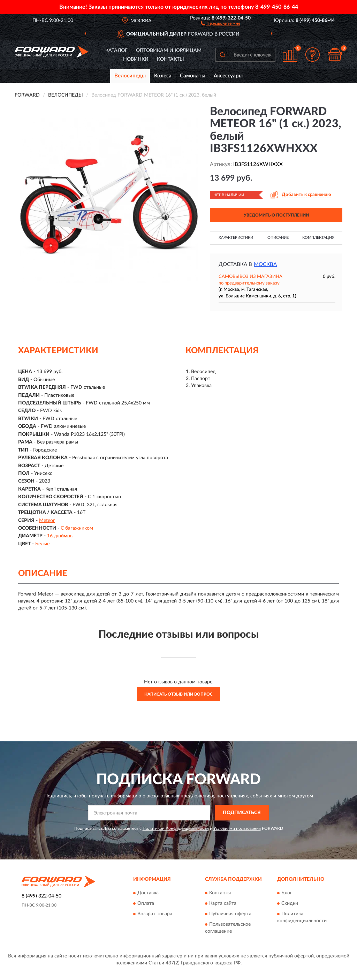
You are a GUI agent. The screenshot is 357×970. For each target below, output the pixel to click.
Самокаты (192, 75)
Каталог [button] (116, 50)
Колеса (163, 75)
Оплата (145, 903)
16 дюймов (60, 535)
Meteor (47, 520)
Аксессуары (228, 75)
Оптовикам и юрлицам (169, 50)
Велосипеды (130, 75)
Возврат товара (154, 913)
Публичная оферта (230, 913)
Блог (286, 893)
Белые (42, 543)
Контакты (170, 59)
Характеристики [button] (236, 238)
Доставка (148, 893)
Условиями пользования (237, 828)
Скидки (289, 903)
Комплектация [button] (318, 238)
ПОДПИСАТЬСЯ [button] (242, 812)
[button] (220, 23)
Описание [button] (278, 238)
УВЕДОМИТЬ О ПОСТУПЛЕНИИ (276, 215)
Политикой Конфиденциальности (176, 828)
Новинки (136, 59)
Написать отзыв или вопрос (178, 694)
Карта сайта (222, 903)
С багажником (77, 528)
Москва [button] (265, 264)
